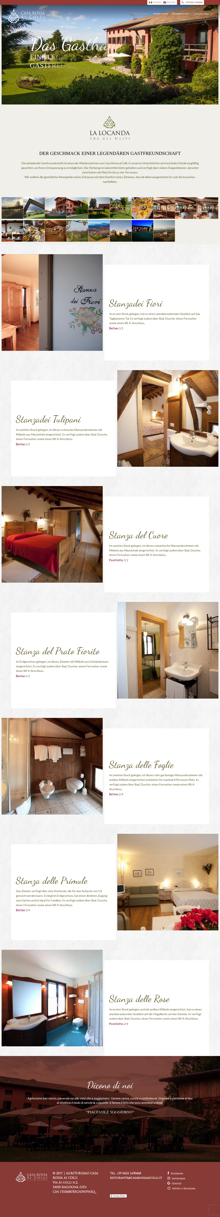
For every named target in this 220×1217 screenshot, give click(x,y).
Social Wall (202, 14)
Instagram (176, 1179)
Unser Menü (160, 14)
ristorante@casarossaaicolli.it (136, 1178)
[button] (46, 348)
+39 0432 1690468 (192, 3)
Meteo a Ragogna (181, 1189)
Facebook (175, 1174)
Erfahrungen (180, 14)
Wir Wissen (140, 14)
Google (174, 1184)
